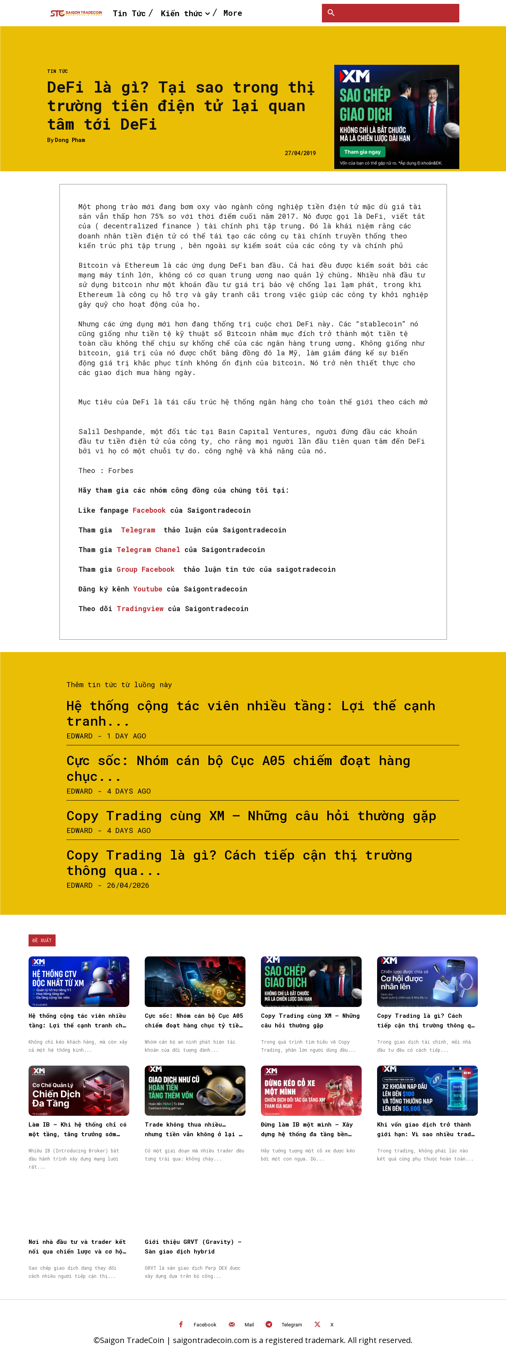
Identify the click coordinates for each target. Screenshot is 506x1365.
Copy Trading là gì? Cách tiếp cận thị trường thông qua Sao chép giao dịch (427, 1025)
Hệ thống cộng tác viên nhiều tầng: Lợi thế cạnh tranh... (250, 713)
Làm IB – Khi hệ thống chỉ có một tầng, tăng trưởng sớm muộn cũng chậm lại (78, 1133)
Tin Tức (57, 71)
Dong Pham (70, 140)
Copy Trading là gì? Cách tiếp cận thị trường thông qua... (239, 862)
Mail (249, 1325)
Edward (79, 735)
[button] (331, 13)
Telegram (140, 529)
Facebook (151, 510)
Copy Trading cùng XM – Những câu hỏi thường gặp (251, 815)
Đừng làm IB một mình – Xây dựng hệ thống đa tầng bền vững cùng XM (307, 1133)
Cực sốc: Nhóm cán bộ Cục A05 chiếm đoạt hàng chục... (238, 767)
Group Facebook (148, 569)
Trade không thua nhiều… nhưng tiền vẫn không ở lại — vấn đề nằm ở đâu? (193, 1133)
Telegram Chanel (150, 549)
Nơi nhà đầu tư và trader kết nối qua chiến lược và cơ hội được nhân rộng (77, 1251)
